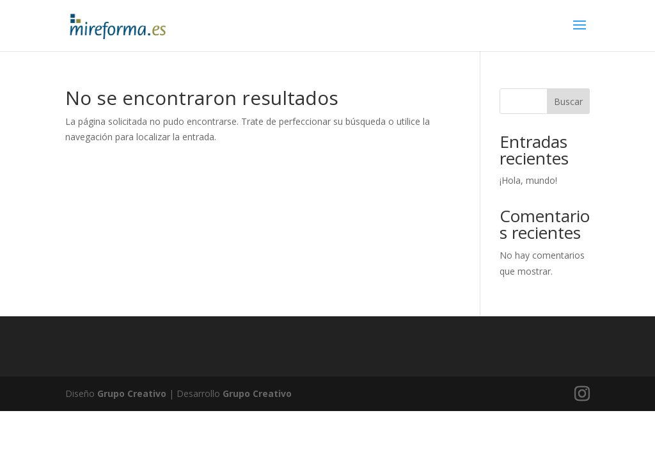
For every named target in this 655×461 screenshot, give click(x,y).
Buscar (568, 101)
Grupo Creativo (131, 393)
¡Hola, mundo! (528, 180)
